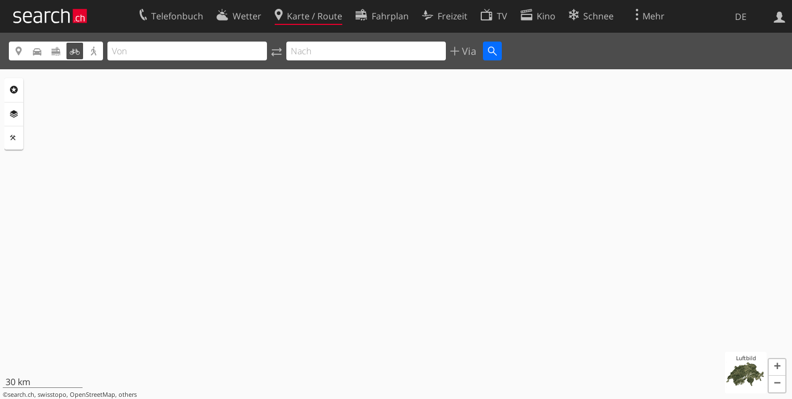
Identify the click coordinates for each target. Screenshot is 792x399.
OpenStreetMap (92, 394)
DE (741, 17)
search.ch (21, 394)
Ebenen (13, 114)
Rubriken (13, 89)
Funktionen (13, 138)
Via (467, 51)
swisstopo (52, 394)
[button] (777, 367)
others (128, 394)
